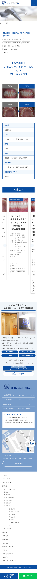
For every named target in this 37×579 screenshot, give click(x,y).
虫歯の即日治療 (9, 501)
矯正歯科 (6, 33)
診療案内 (5, 490)
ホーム (2, 23)
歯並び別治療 (21, 274)
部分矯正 (6, 36)
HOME (4, 479)
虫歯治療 (7, 499)
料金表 (4, 536)
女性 (18, 46)
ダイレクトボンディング (12, 493)
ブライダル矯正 (14, 526)
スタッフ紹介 (7, 486)
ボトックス (12, 529)
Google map (18, 468)
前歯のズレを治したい (19, 270)
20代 (13, 266)
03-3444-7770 (19, 373)
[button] (5, 247)
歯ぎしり (7, 510)
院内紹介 (5, 543)
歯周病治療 (7, 507)
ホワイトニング (14, 516)
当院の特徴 (6, 483)
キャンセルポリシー (9, 564)
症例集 (4, 554)
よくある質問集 (7, 557)
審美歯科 (12, 513)
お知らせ (5, 547)
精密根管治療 (8, 504)
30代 (5, 39)
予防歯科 (12, 521)
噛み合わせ (12, 524)
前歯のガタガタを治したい (12, 42)
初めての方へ (7, 533)
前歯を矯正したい (9, 46)
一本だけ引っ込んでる (16, 39)
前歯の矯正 (25, 42)
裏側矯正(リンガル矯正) (21, 33)
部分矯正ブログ (7, 550)
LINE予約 (20, 378)
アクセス (5, 540)
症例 (7, 23)
